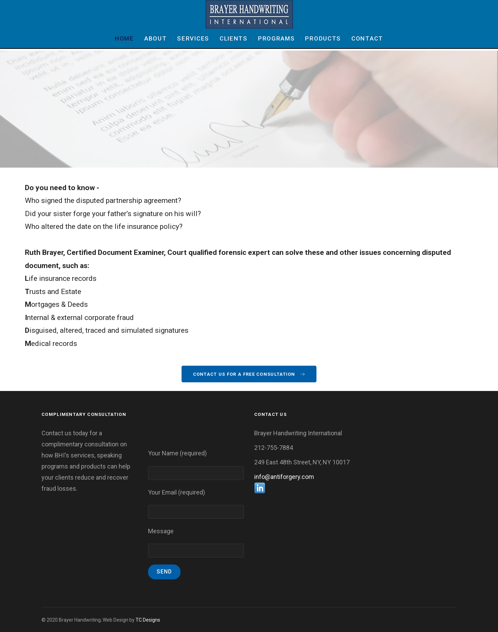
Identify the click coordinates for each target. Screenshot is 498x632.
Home (124, 38)
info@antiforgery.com (284, 476)
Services (193, 38)
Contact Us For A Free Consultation (249, 374)
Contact (367, 38)
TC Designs (148, 620)
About (155, 38)
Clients (234, 38)
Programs (276, 38)
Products (323, 38)
